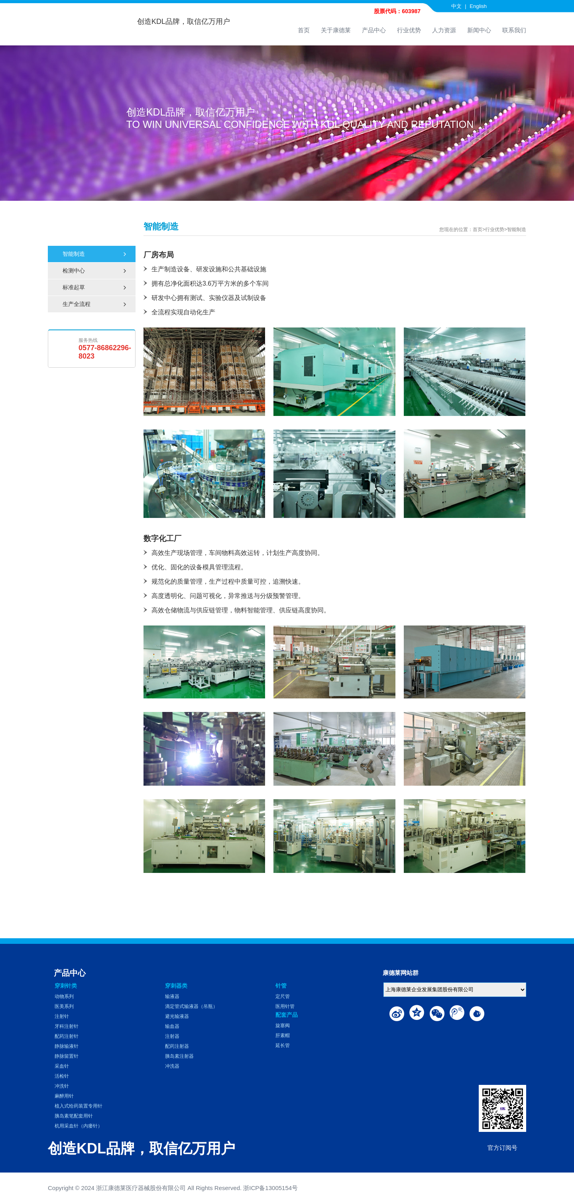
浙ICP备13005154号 (270, 1187)
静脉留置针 (67, 1056)
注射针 (62, 1016)
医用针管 (285, 1006)
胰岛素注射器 (179, 1056)
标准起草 (95, 287)
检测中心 (95, 271)
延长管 (282, 1045)
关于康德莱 (336, 30)
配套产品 (286, 1015)
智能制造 (95, 254)
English (478, 6)
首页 (304, 30)
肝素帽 (282, 1035)
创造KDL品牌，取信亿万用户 (183, 21)
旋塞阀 (282, 1025)
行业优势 (409, 30)
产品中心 (374, 30)
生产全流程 (95, 304)
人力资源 (444, 30)
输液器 (172, 996)
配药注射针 (67, 1036)
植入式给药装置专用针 (78, 1106)
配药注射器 (177, 1046)
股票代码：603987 (397, 11)
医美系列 (64, 1006)
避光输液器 (177, 1016)
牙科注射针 (67, 1026)
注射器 (172, 1036)
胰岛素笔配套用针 (74, 1116)
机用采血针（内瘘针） (78, 1126)
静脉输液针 (67, 1046)
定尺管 (282, 996)
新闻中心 (479, 30)
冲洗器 (172, 1066)
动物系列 (64, 996)
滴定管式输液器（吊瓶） (191, 1006)
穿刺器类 (176, 985)
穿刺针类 (66, 985)
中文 (456, 6)
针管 (281, 985)
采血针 (62, 1066)
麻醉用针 (64, 1096)
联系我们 (514, 30)
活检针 (62, 1076)
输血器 (172, 1026)
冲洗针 (62, 1086)
